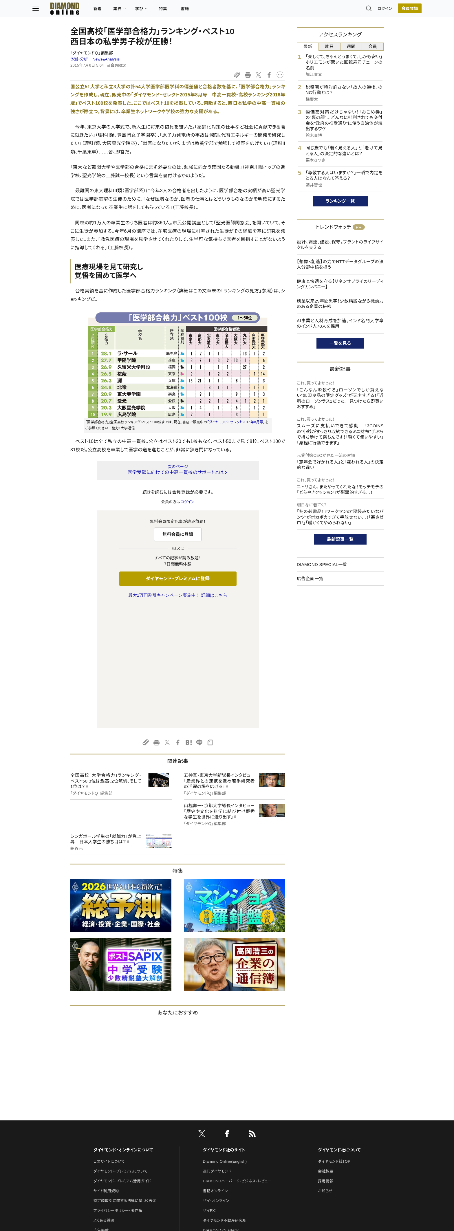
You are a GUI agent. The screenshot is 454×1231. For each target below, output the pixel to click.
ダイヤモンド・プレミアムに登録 (178, 578)
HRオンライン (214, 1128)
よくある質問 (103, 1099)
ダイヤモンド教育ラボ (220, 1148)
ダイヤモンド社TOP (334, 1040)
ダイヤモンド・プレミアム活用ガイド (122, 1059)
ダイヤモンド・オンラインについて (123, 1028)
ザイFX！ (210, 1089)
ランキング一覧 (340, 201)
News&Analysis (106, 59)
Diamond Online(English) (225, 1040)
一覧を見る (340, 343)
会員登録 (371, 10)
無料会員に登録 (177, 534)
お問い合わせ (104, 1118)
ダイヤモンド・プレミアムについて (120, 1049)
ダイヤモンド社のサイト (224, 1028)
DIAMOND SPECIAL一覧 (322, 564)
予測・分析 (79, 59)
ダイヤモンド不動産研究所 (225, 1099)
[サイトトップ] (97, 10)
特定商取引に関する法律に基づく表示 (124, 1079)
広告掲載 (101, 1109)
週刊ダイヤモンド (217, 1049)
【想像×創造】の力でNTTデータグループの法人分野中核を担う (340, 264)
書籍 (223, 10)
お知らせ (325, 1069)
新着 (135, 10)
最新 (307, 46)
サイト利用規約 (106, 1069)
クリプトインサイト (218, 1138)
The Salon (212, 1118)
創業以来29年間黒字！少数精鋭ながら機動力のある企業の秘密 (340, 303)
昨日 (329, 46)
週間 (351, 46)
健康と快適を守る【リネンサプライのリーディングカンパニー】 (340, 284)
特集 (201, 10)
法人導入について (108, 1128)
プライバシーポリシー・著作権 (117, 1089)
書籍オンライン (215, 1069)
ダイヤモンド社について (339, 1028)
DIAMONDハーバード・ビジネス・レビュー (237, 1059)
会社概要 (325, 1049)
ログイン (347, 10)
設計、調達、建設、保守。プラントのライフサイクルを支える (340, 244)
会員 (372, 46)
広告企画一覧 (310, 578)
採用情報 (325, 1059)
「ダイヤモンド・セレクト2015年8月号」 (236, 422)
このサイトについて (109, 1040)
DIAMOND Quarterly (221, 1109)
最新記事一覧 (340, 539)
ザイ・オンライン (216, 1079)
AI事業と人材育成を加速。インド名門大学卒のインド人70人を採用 (340, 323)
